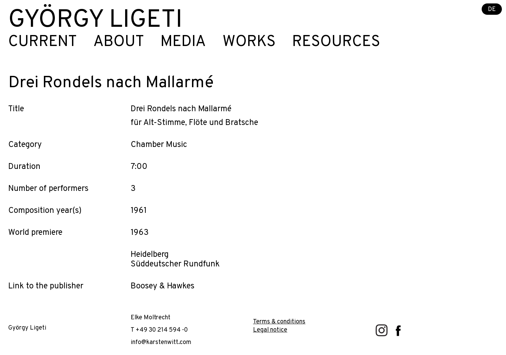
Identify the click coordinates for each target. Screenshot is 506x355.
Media (183, 42)
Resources (336, 42)
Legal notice (270, 330)
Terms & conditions (279, 322)
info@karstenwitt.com (161, 342)
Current (42, 42)
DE (492, 9)
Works (249, 42)
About (118, 42)
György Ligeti (95, 20)
